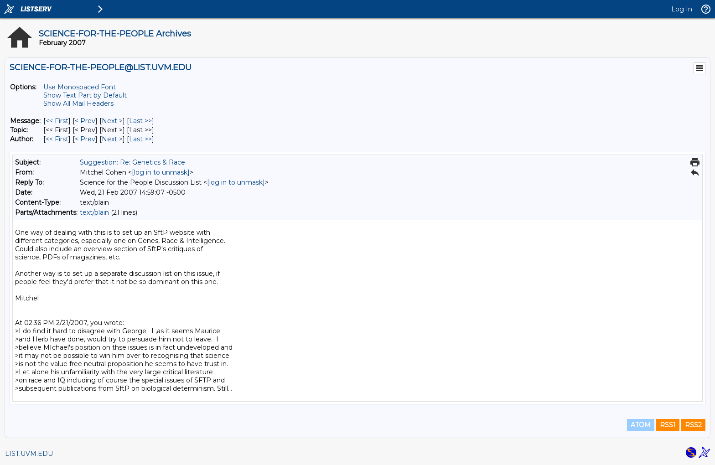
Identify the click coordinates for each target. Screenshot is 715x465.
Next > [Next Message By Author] (112, 139)
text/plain (94, 212)
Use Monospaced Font (79, 87)
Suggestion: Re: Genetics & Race (132, 162)
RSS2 (693, 425)
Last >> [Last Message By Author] (140, 139)
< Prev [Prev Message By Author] (85, 139)
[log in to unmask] (161, 172)
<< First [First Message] (57, 121)
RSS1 (668, 425)
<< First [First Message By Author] (57, 139)
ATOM (641, 425)
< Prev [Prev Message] (85, 121)
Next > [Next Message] (112, 121)
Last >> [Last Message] (140, 121)
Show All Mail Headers (78, 103)
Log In (681, 9)
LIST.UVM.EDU (29, 454)
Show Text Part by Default (85, 95)
